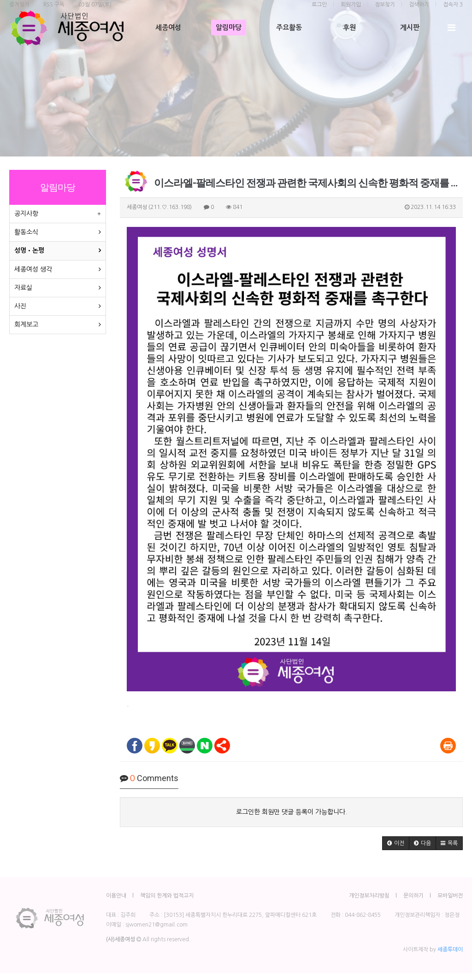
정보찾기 (385, 4)
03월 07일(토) (95, 4)
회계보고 (26, 324)
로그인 (319, 4)
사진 (20, 306)
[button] (395, 843)
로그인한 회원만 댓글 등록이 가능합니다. (291, 812)
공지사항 (26, 213)
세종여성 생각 (33, 269)
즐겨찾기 (19, 4)
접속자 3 (453, 4)
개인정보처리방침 (369, 895)
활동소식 (26, 232)
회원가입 (351, 4)
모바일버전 (450, 895)
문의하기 (413, 895)
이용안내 (116, 895)
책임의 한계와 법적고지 (167, 895)
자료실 (23, 287)
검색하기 (419, 4)
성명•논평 (29, 250)
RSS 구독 (54, 4)
